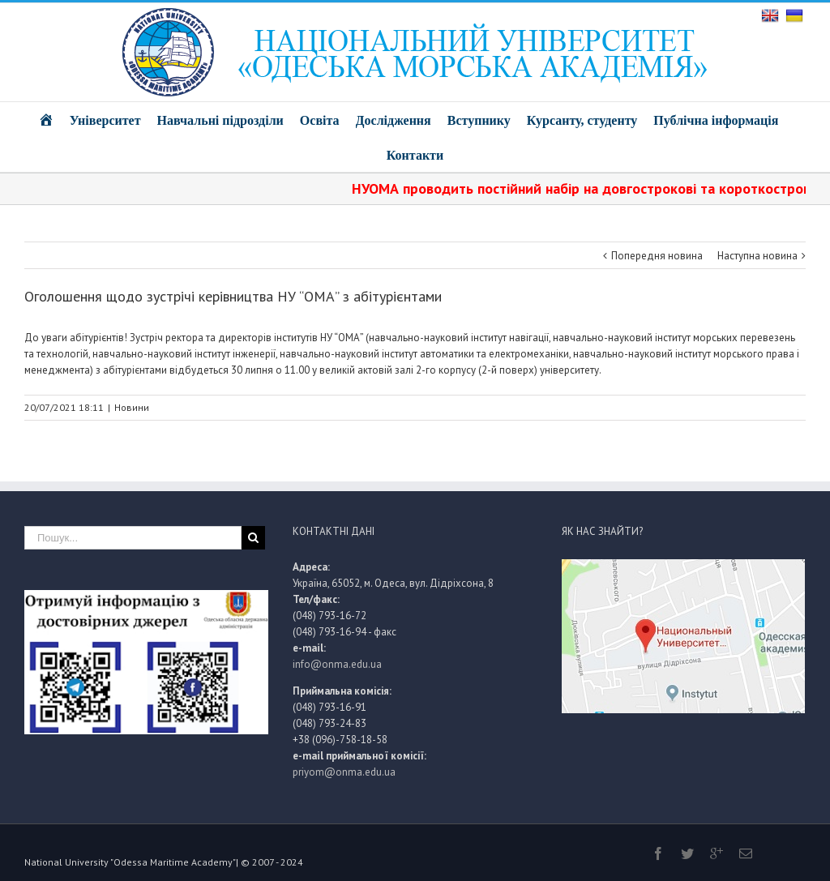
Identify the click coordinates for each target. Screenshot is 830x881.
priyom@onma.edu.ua (344, 772)
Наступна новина (757, 256)
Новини (131, 407)
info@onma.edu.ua (337, 664)
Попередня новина (657, 256)
